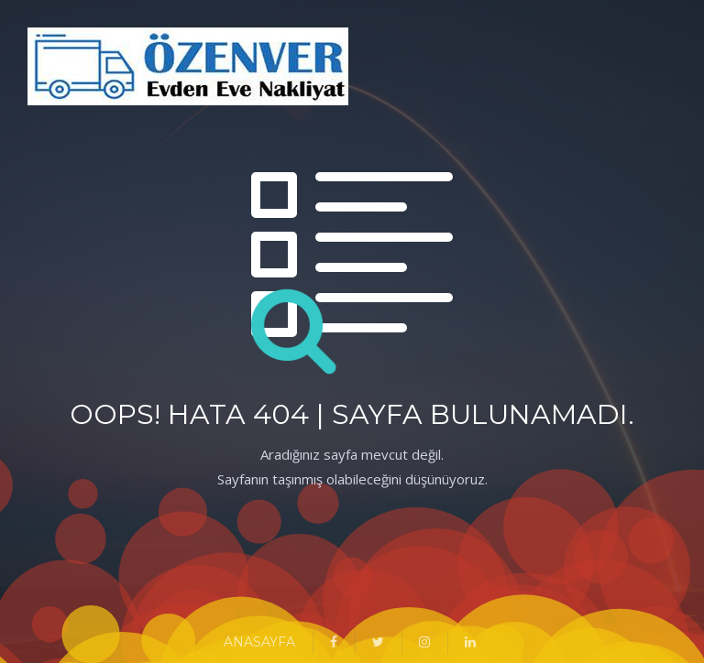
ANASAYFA (259, 642)
